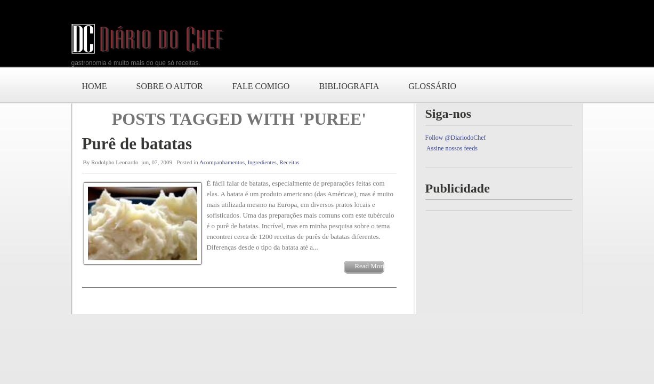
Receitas (289, 162)
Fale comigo (261, 86)
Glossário (432, 86)
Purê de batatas (137, 143)
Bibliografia (349, 86)
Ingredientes (261, 162)
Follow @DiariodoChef (455, 137)
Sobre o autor (169, 86)
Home (94, 86)
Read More (369, 266)
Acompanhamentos (222, 162)
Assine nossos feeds (452, 148)
